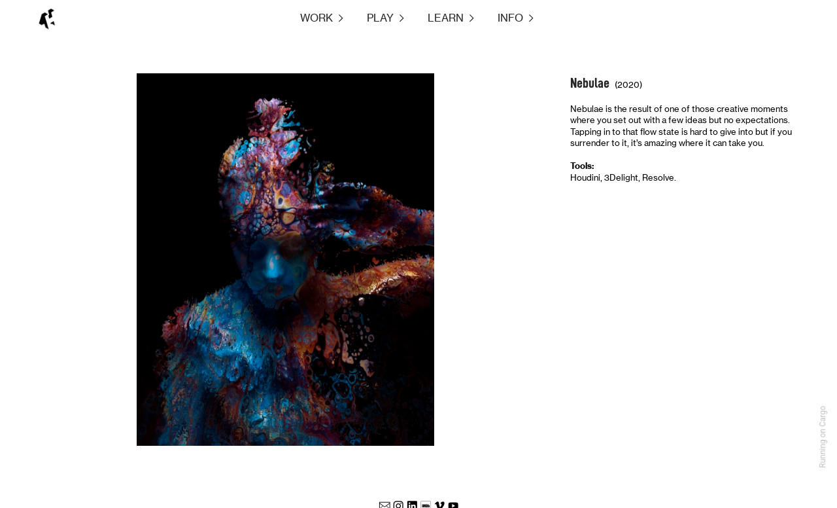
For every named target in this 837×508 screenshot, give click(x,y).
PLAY (380, 18)
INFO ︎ (517, 18)
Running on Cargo (822, 437)
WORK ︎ (333, 18)
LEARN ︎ (452, 18)
